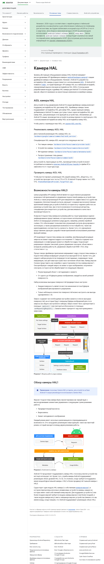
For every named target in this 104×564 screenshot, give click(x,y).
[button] (12, 16)
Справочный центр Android (88, 540)
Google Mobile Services (86, 553)
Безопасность (39, 13)
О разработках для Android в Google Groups (64, 559)
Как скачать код (35, 547)
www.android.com (85, 550)
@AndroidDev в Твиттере (62, 543)
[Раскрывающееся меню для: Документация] (31, 2)
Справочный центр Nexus (87, 547)
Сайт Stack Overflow (86, 556)
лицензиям (71, 509)
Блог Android (58, 547)
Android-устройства (91, 13)
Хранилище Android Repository (40, 540)
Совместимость (72, 13)
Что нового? (6, 13)
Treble (43, 85)
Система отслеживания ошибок (89, 560)
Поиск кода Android (43, 2)
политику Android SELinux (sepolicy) (66, 164)
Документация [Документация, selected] (23, 2)
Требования (33, 543)
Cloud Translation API (80, 53)
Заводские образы (36, 555)
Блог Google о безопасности (63, 550)
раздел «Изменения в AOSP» (61, 41)
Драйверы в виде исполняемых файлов (40, 559)
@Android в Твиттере (61, 540)
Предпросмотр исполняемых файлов (39, 551)
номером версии (82, 488)
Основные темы (57, 61)
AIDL (82, 82)
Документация (9, 8)
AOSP (35, 61)
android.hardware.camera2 (77, 77)
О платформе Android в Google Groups (62, 554)
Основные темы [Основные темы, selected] (55, 13)
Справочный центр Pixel (87, 543)
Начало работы (22, 13)
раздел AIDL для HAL (73, 124)
